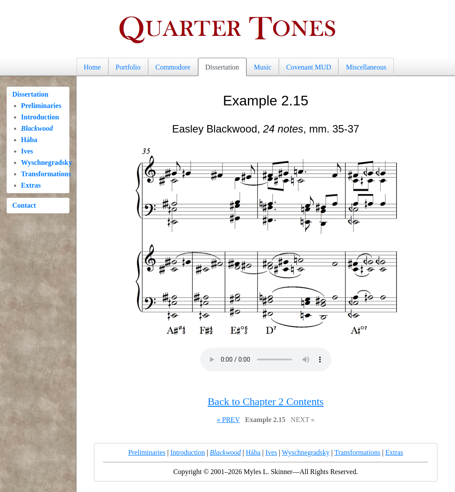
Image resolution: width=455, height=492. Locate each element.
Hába (29, 139)
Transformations (46, 174)
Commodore (173, 67)
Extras (31, 185)
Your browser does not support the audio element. (265, 359)
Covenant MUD (308, 67)
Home (92, 67)
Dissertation (222, 67)
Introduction (40, 117)
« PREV (228, 419)
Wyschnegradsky (46, 162)
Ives (27, 151)
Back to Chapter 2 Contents (265, 401)
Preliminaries (41, 105)
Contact (24, 205)
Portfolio (128, 67)
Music (262, 67)
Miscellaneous (366, 67)
